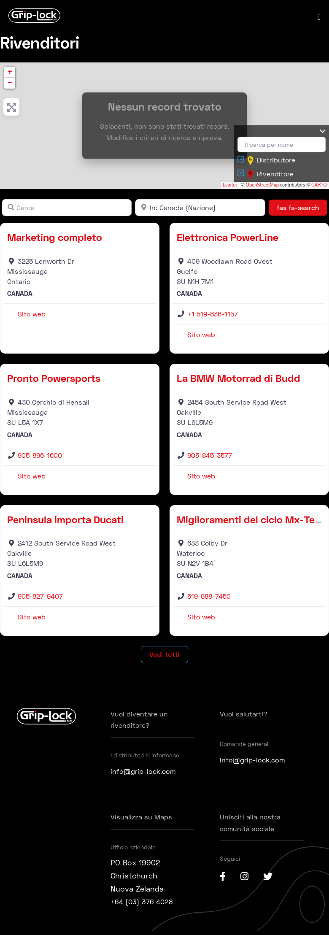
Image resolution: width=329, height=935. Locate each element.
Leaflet (230, 187)
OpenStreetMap (262, 187)
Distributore (271, 163)
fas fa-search (302, 208)
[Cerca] (67, 209)
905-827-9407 (40, 598)
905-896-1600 (40, 457)
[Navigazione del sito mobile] (319, 18)
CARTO (319, 187)
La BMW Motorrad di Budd (238, 380)
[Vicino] (200, 209)
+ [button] (10, 74)
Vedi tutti (164, 656)
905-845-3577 (209, 457)
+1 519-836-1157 (212, 316)
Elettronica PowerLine (227, 239)
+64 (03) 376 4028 (145, 903)
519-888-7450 (209, 598)
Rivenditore (271, 176)
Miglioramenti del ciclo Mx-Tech (251, 521)
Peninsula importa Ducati (65, 521)
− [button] (10, 85)
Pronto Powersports (53, 380)
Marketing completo (54, 239)
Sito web (32, 316)
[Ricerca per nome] (281, 146)
